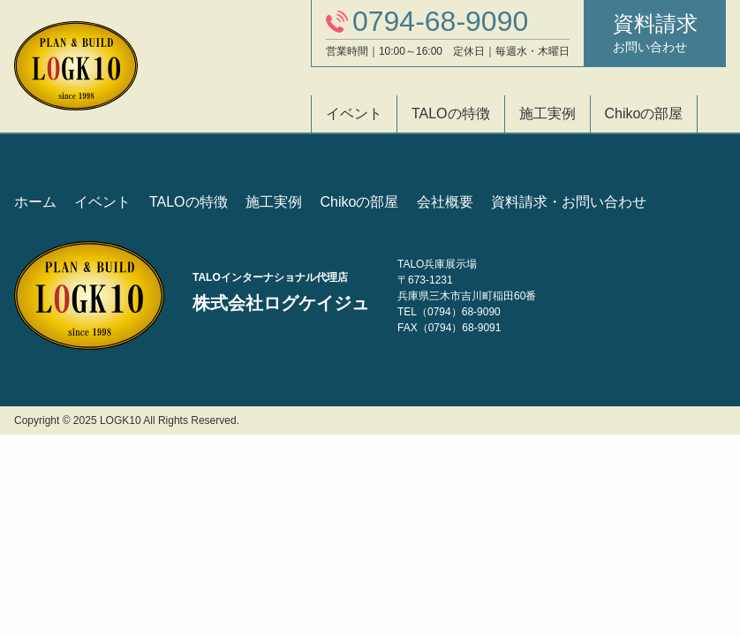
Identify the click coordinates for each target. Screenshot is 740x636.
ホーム (35, 201)
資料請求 (655, 33)
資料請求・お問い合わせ (568, 201)
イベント (354, 113)
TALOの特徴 (451, 113)
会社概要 (445, 201)
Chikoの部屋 (644, 113)
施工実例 (547, 113)
